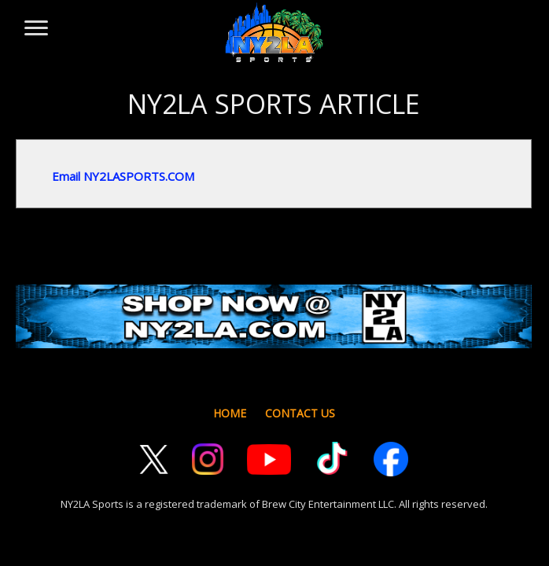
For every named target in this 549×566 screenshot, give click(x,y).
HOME (229, 413)
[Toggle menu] (35, 20)
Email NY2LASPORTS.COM (123, 176)
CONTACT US (300, 413)
